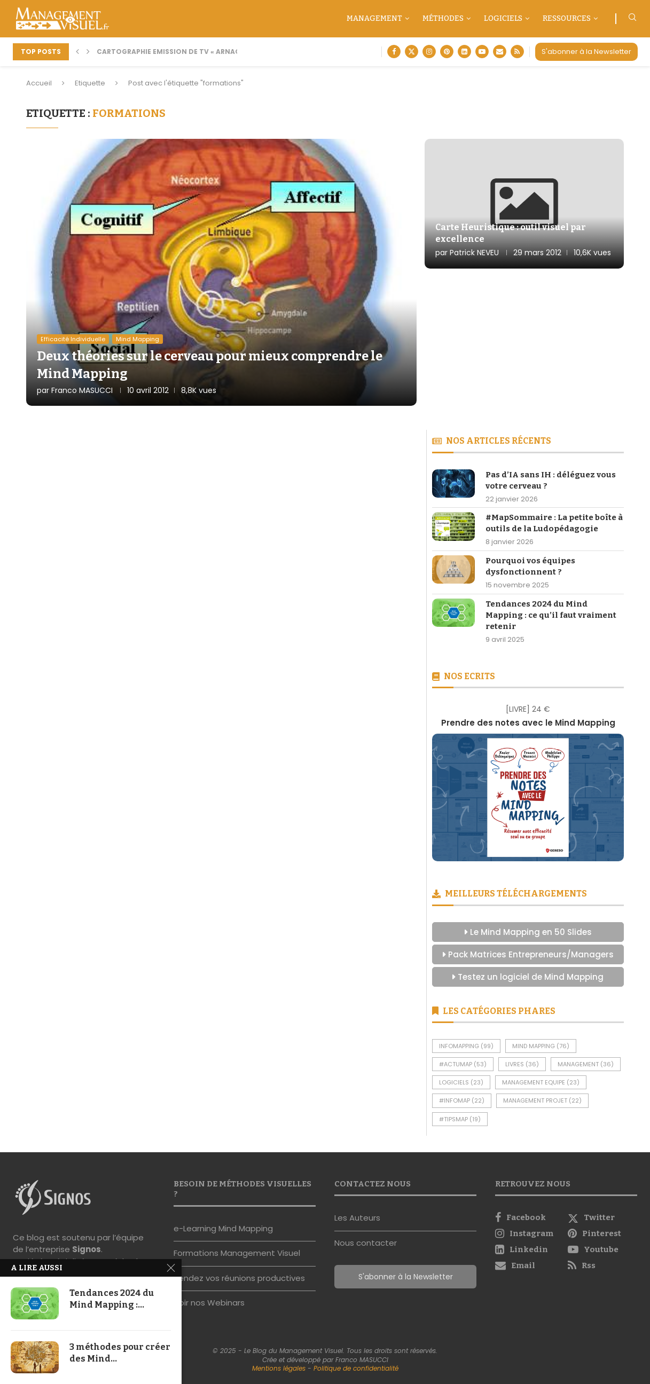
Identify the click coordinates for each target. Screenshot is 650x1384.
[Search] (632, 19)
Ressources (567, 18)
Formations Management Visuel (237, 1253)
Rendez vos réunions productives (239, 1278)
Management (374, 18)
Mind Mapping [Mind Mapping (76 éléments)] (540, 1046)
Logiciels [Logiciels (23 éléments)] (461, 1082)
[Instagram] (429, 51)
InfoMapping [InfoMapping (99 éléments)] (466, 1046)
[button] (77, 51)
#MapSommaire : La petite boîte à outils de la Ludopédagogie (554, 523)
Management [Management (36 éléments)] (586, 1064)
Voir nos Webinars (209, 1302)
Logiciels (503, 18)
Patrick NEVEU (474, 252)
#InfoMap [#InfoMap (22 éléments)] (461, 1100)
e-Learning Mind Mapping (223, 1228)
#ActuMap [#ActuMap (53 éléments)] (463, 1064)
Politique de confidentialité (356, 1368)
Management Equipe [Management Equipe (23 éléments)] (540, 1082)
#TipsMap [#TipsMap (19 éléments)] (460, 1119)
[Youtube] (482, 51)
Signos (86, 1249)
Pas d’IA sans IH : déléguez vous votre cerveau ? (550, 480)
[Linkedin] (464, 51)
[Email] (499, 51)
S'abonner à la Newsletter (586, 51)
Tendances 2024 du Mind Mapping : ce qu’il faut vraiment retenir (550, 615)
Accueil (39, 83)
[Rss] (517, 51)
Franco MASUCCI (82, 390)
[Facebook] (394, 51)
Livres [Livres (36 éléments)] (522, 1064)
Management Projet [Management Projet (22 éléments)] (542, 1100)
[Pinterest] (446, 51)
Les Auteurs (357, 1217)
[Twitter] (411, 51)
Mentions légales (279, 1368)
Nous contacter (365, 1242)
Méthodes (443, 18)
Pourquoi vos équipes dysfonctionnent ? (530, 566)
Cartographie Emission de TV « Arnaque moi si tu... (194, 51)
